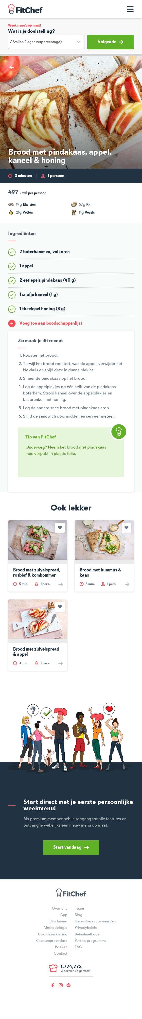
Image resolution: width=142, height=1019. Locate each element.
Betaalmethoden (88, 934)
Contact (60, 954)
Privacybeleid (86, 928)
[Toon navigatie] (130, 9)
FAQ (78, 947)
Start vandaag (71, 847)
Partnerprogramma (90, 941)
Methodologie (55, 928)
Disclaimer (58, 921)
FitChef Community (25, 9)
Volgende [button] (111, 42)
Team (79, 909)
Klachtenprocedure (51, 941)
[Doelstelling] (46, 42)
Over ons (59, 909)
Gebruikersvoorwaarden (95, 921)
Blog (78, 915)
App (63, 915)
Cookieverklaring (52, 934)
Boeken (61, 947)
